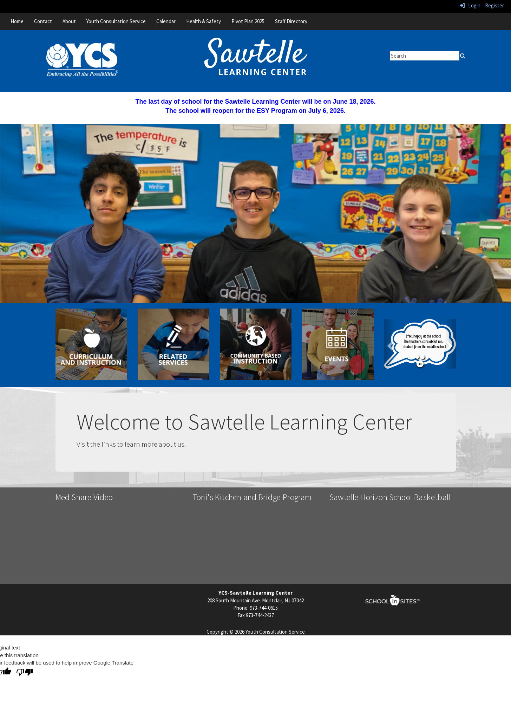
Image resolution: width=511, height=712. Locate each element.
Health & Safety (203, 21)
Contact (43, 21)
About (69, 21)
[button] (389, 344)
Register (494, 5)
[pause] (420, 364)
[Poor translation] (24, 672)
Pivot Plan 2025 (247, 21)
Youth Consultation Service (116, 21)
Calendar (166, 21)
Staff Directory (291, 21)
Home (17, 21)
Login (470, 5)
